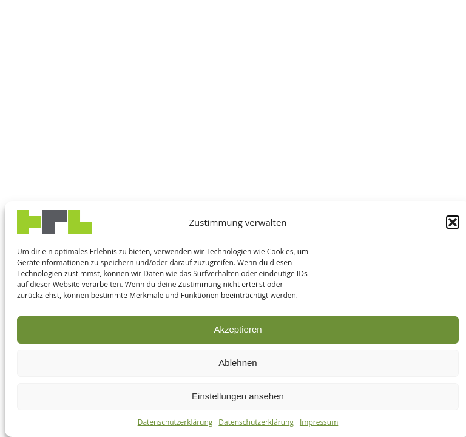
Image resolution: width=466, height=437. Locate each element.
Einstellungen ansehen (238, 396)
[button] (453, 222)
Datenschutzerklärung (175, 422)
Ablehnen (237, 362)
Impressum (319, 422)
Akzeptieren (238, 329)
